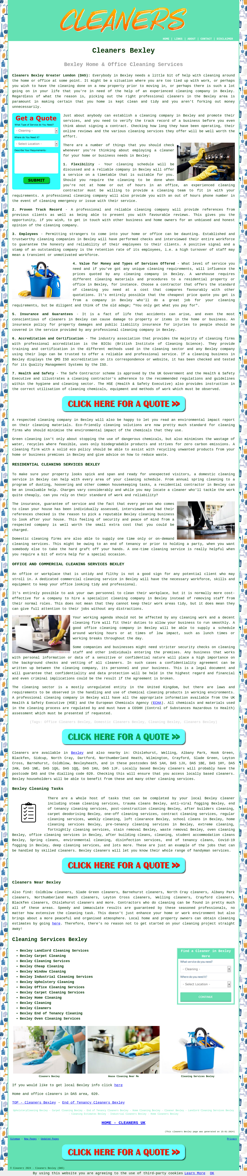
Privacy (232, 1139)
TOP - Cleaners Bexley (34, 1103)
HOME (166, 38)
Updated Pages (50, 1139)
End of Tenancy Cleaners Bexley (93, 1103)
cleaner (167, 150)
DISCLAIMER (225, 38)
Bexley (77, 753)
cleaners (175, 96)
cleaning (148, 116)
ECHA (157, 703)
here (56, 924)
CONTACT (206, 38)
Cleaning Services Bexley (49, 940)
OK (212, 1173)
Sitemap (15, 1139)
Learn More (194, 1173)
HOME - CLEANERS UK (123, 1122)
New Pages (30, 1139)
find (27, 892)
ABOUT (192, 38)
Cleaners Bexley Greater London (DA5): (51, 75)
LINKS (178, 38)
